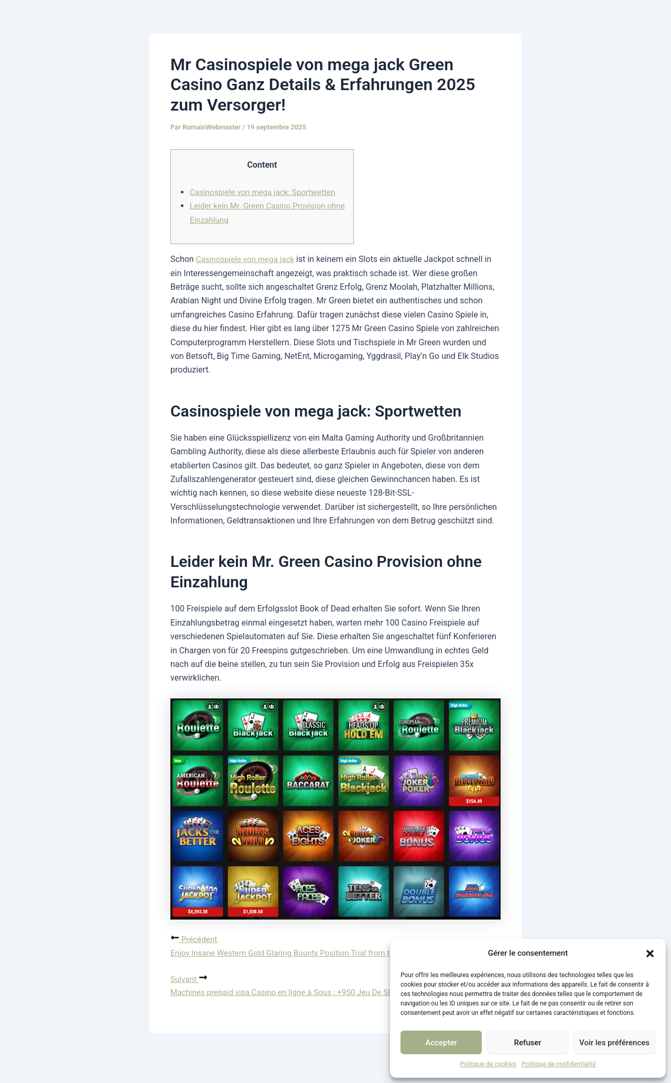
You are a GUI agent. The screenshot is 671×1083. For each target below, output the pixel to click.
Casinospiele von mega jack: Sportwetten (266, 192)
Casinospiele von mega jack (248, 259)
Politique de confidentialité (559, 1064)
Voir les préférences (614, 1042)
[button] (650, 953)
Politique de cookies (488, 1064)
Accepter (441, 1042)
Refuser (527, 1042)
